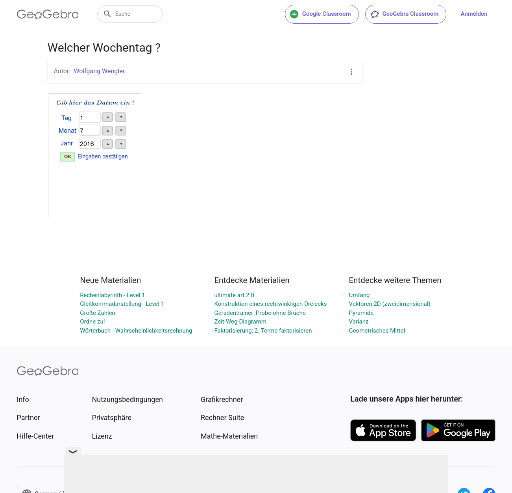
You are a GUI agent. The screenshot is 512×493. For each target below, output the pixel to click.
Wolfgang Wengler (99, 71)
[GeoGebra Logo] (48, 14)
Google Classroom (320, 14)
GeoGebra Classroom (404, 14)
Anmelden (473, 13)
